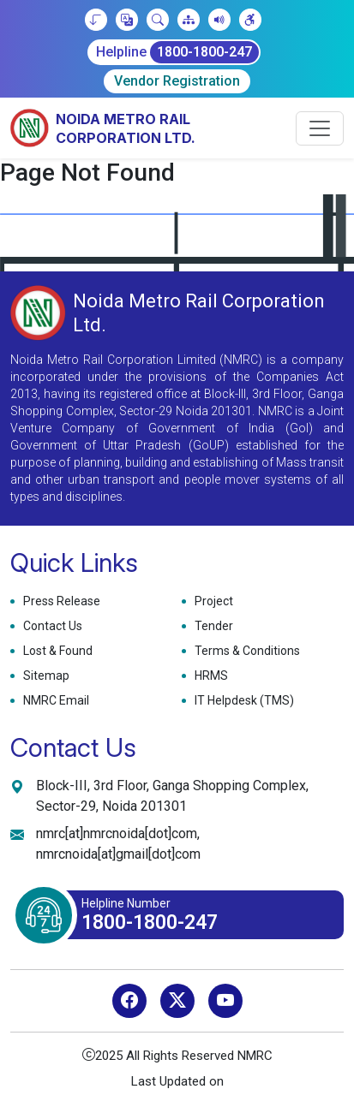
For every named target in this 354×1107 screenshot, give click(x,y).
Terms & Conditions (245, 651)
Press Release (59, 601)
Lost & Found (56, 651)
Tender (211, 626)
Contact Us (50, 626)
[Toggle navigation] (320, 128)
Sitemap (44, 676)
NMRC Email (54, 701)
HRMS (209, 676)
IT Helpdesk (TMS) (242, 701)
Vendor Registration (177, 81)
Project (211, 601)
